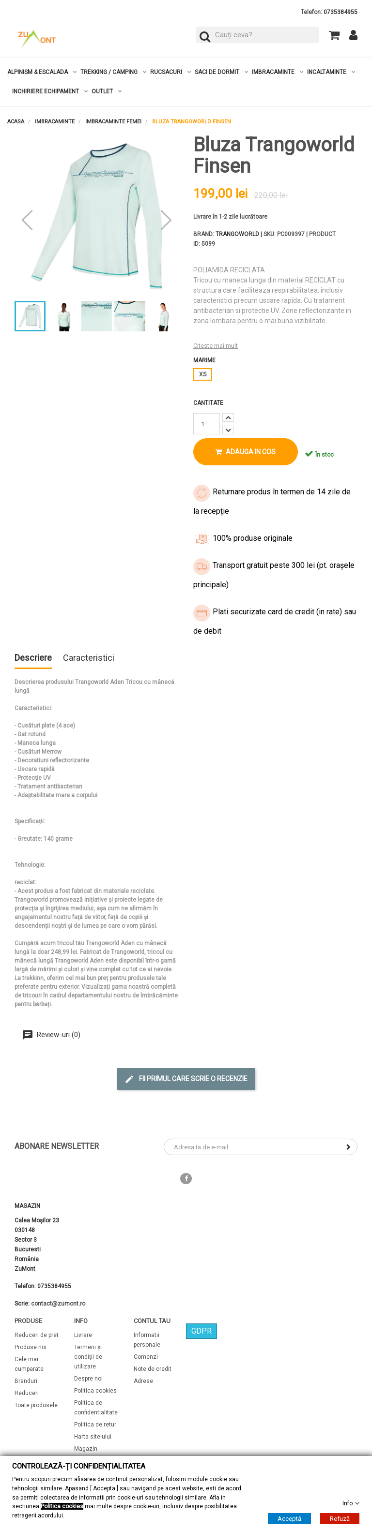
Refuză (340, 1518)
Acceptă (289, 1518)
